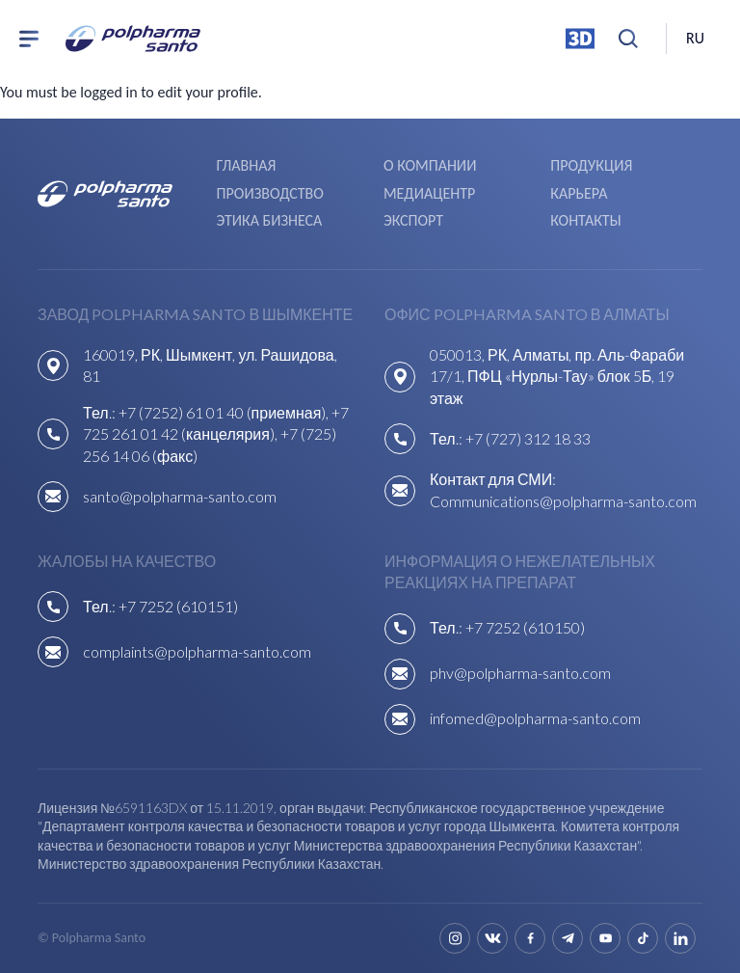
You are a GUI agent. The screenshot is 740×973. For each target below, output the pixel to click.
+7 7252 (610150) (525, 627)
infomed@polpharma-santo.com (535, 718)
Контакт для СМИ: (493, 479)
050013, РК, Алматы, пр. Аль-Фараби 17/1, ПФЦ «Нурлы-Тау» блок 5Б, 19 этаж (557, 376)
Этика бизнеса (270, 220)
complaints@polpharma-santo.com (197, 651)
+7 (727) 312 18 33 (528, 438)
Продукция (591, 165)
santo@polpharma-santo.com (180, 496)
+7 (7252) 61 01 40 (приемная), (225, 412)
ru (695, 38)
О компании (429, 165)
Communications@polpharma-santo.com (563, 501)
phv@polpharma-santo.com (520, 672)
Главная (247, 165)
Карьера (578, 193)
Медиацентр (429, 193)
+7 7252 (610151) (178, 606)
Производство (270, 193)
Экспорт (413, 220)
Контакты (585, 220)
